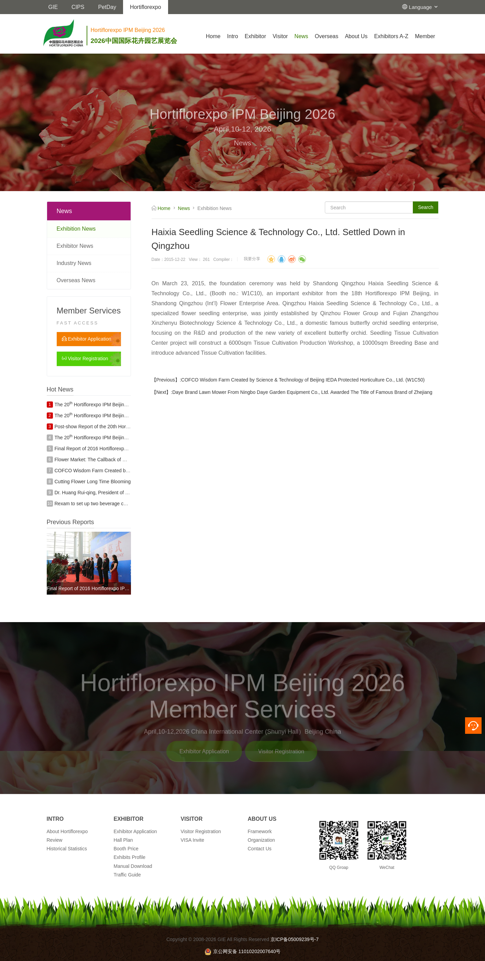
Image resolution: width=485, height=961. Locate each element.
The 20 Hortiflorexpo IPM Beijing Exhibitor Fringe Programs (119, 415)
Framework (260, 831)
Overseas (326, 36)
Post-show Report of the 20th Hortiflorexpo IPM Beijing (113, 426)
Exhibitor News (75, 246)
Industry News (74, 263)
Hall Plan (123, 840)
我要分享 (252, 258)
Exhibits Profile (130, 857)
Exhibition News (76, 229)
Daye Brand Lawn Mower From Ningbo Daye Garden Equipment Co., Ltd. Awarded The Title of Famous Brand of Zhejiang (302, 392)
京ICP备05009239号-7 (295, 939)
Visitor (280, 36)
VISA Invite (192, 840)
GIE (53, 7)
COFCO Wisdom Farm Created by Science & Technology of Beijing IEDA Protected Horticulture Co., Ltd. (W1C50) (303, 380)
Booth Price (126, 848)
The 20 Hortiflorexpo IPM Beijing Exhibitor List (105, 404)
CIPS (77, 7)
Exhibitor (255, 36)
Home (213, 36)
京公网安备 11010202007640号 (243, 951)
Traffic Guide (127, 874)
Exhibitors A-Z (391, 36)
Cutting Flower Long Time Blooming (93, 481)
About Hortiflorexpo (67, 831)
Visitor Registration (85, 358)
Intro (232, 36)
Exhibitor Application (86, 339)
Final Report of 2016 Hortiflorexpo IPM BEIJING (106, 448)
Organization (261, 840)
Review (55, 840)
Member (425, 36)
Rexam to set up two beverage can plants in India (107, 503)
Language (424, 7)
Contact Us (260, 848)
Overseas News (76, 280)
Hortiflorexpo (145, 7)
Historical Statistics (67, 848)
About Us (356, 36)
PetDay (107, 7)
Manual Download (133, 866)
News (301, 36)
